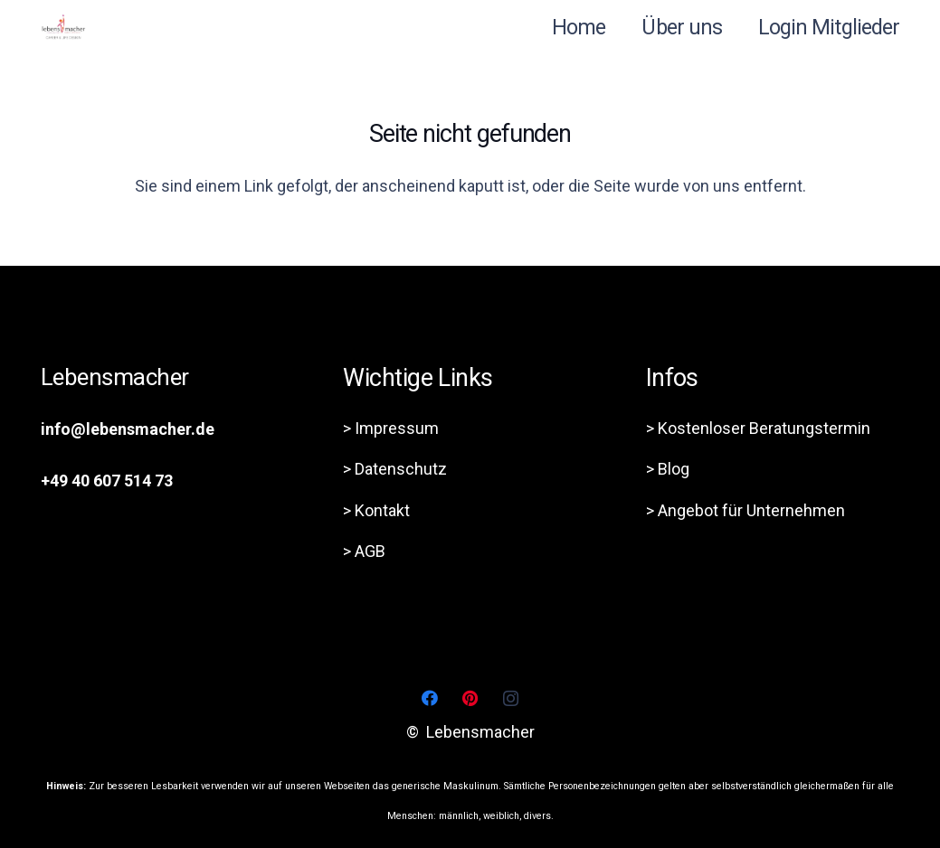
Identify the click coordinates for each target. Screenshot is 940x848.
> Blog (667, 468)
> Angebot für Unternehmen (745, 510)
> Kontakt (376, 510)
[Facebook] (429, 698)
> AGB (364, 551)
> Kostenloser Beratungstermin (758, 428)
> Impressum (391, 428)
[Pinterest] (470, 698)
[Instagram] (510, 698)
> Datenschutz (395, 468)
